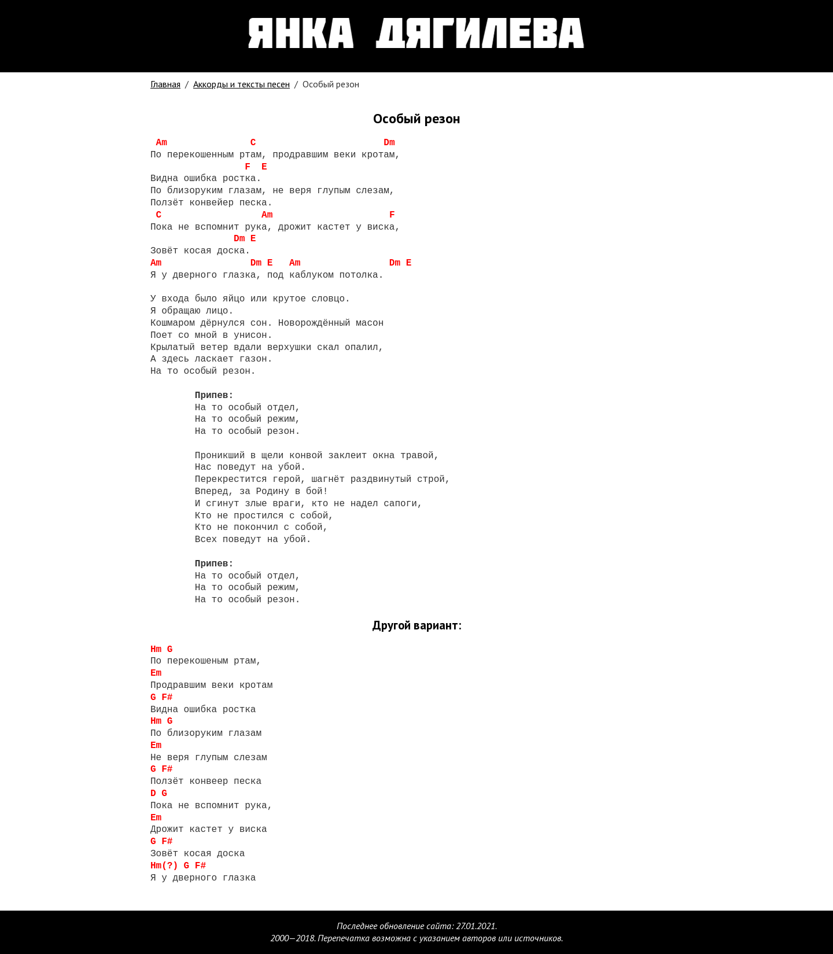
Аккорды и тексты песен (241, 84)
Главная (165, 84)
